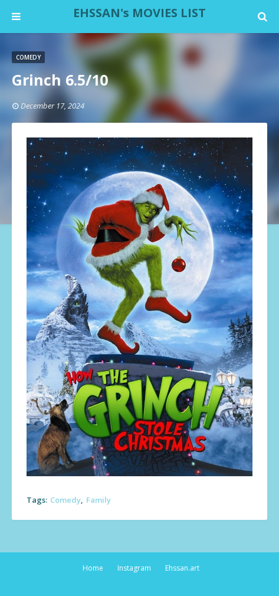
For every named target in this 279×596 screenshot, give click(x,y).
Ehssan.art (182, 568)
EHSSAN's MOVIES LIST (139, 13)
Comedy (65, 500)
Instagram (134, 568)
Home (93, 568)
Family (98, 500)
